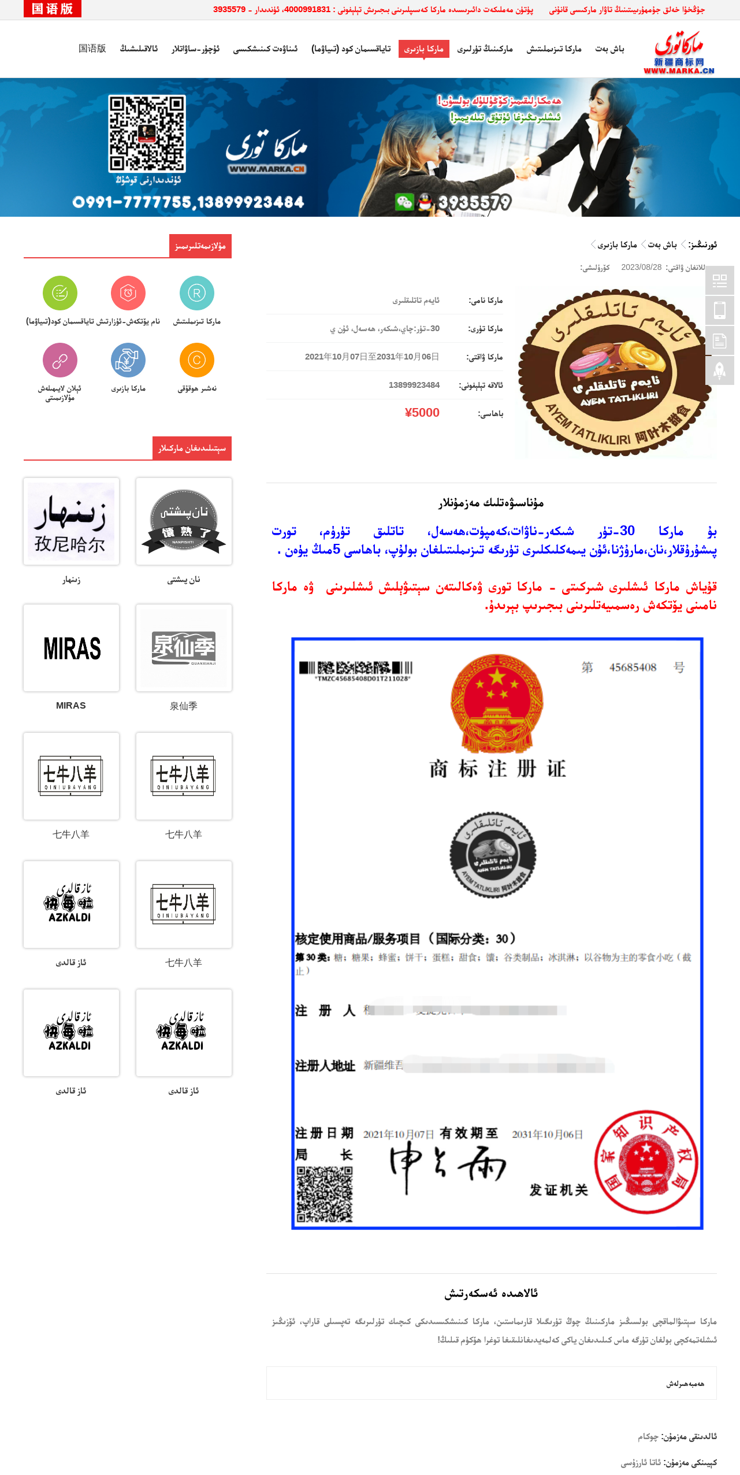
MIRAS (71, 705)
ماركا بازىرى (424, 48)
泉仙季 (184, 706)
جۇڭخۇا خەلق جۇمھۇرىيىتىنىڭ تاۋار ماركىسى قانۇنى (627, 9)
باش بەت (610, 48)
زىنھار (71, 579)
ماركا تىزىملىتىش (554, 48)
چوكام (648, 1436)
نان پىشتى (184, 579)
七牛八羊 (183, 834)
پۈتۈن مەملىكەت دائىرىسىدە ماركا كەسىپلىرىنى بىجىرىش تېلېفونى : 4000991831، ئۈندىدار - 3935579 (373, 9)
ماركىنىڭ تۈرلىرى (485, 48)
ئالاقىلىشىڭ (139, 48)
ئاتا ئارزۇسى (641, 1462)
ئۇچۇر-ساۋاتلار (196, 48)
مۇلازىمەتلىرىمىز (200, 245)
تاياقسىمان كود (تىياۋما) (351, 48)
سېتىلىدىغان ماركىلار (192, 448)
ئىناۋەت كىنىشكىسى (265, 48)
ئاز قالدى (71, 962)
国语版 (92, 48)
